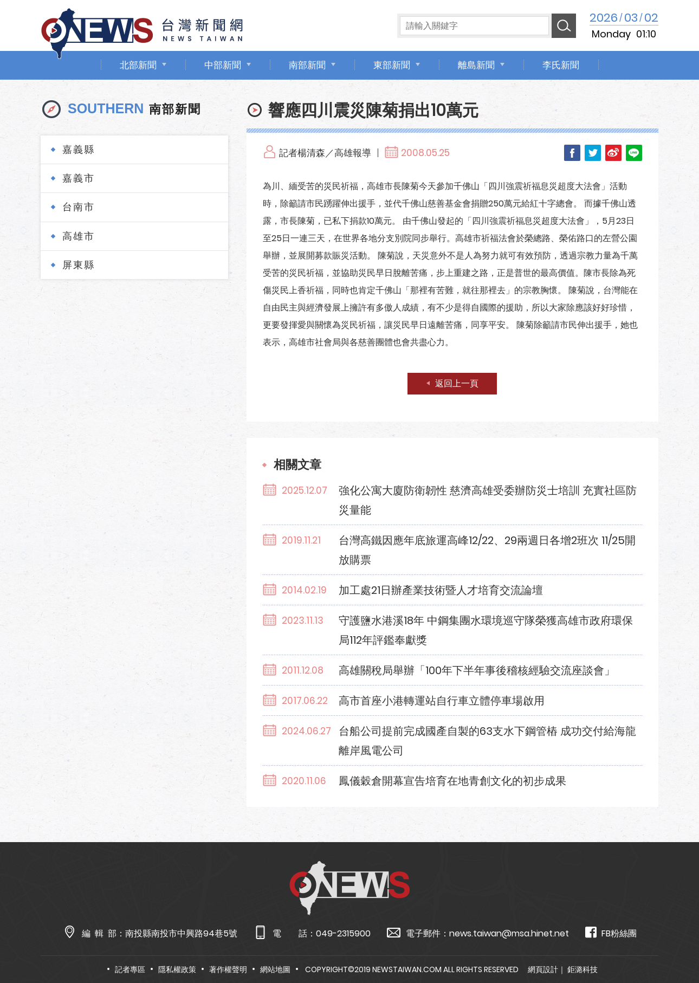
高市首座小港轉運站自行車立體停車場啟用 (442, 700)
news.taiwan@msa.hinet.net (509, 933)
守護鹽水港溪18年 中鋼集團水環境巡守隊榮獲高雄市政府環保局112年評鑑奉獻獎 (486, 630)
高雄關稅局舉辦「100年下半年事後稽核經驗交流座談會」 (477, 670)
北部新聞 (138, 65)
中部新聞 (222, 65)
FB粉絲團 (611, 933)
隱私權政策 (177, 969)
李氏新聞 (560, 65)
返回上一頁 (456, 383)
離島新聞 (476, 65)
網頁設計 (543, 969)
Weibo (613, 153)
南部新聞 (307, 65)
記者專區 (130, 969)
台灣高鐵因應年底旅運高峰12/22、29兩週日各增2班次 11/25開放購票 (487, 550)
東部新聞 (391, 65)
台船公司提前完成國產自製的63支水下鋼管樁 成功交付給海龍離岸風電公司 (487, 740)
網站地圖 (275, 969)
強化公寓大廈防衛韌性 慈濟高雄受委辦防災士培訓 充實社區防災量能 (488, 500)
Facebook (572, 153)
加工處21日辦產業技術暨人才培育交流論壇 (441, 590)
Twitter (593, 153)
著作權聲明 (228, 969)
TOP (672, 943)
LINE (634, 153)
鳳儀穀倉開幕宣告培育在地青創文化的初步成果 (452, 780)
